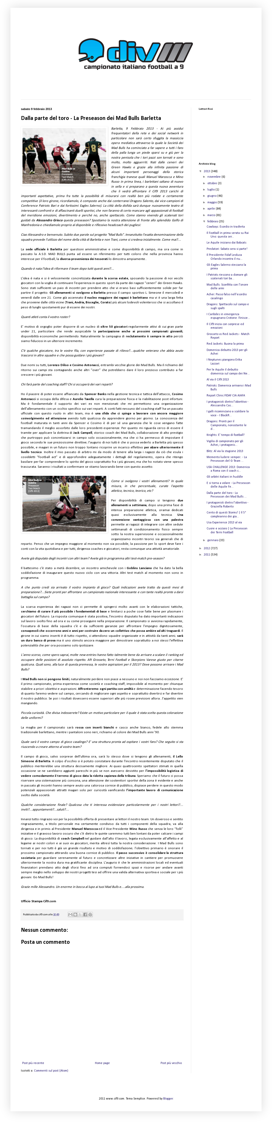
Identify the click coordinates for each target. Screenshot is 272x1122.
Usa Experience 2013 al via (224, 522)
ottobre (212, 183)
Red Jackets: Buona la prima (225, 343)
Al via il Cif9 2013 (218, 379)
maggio (212, 202)
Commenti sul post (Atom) (51, 1070)
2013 (207, 171)
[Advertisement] (217, 643)
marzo (211, 215)
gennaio (213, 540)
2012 (207, 548)
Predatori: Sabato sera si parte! (227, 249)
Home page (102, 1063)
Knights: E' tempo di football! (226, 435)
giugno (212, 196)
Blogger (168, 1098)
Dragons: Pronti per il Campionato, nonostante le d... (227, 425)
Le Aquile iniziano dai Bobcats (226, 242)
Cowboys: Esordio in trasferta (226, 226)
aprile (211, 208)
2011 (207, 554)
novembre (214, 176)
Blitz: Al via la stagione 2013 (225, 451)
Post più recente (33, 1063)
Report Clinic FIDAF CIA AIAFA (226, 395)
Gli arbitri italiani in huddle (225, 476)
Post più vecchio (171, 1063)
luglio (211, 189)
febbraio (213, 221)
